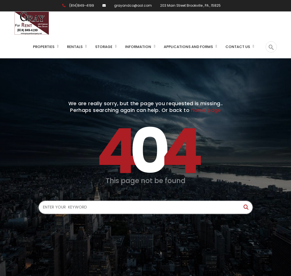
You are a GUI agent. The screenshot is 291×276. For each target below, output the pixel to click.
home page (206, 110)
